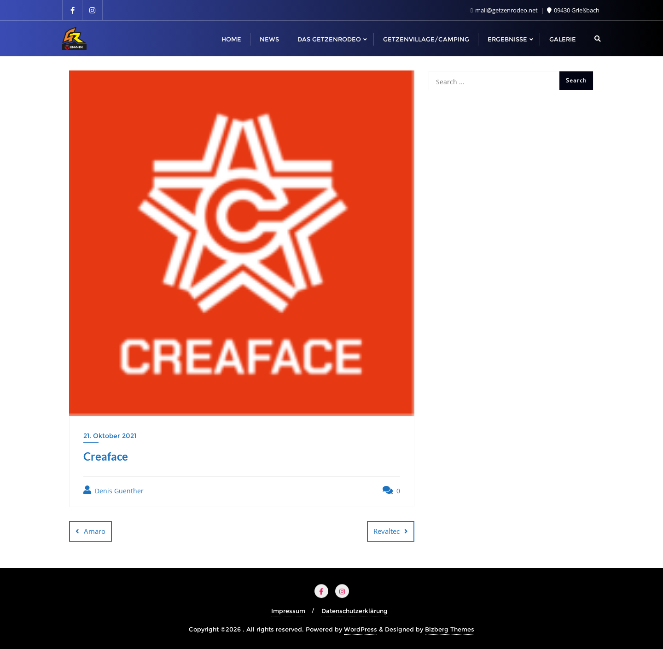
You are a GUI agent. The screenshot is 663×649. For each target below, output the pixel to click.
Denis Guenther (113, 490)
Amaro (94, 531)
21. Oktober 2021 (109, 436)
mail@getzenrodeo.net (505, 10)
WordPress (360, 629)
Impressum (288, 610)
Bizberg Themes (449, 629)
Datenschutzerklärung (354, 610)
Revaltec (386, 531)
